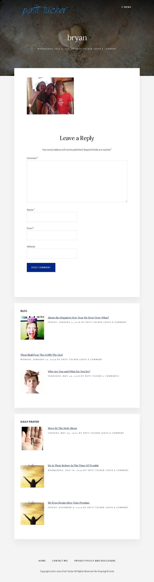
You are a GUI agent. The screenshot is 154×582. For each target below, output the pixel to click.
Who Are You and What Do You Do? (69, 371)
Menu (127, 7)
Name (31, 210)
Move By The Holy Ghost (62, 428)
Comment (32, 158)
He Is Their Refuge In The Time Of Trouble (73, 465)
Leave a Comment (105, 49)
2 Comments (111, 376)
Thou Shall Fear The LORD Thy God (42, 354)
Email (30, 228)
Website (31, 246)
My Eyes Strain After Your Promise (69, 502)
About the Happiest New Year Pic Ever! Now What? (78, 317)
